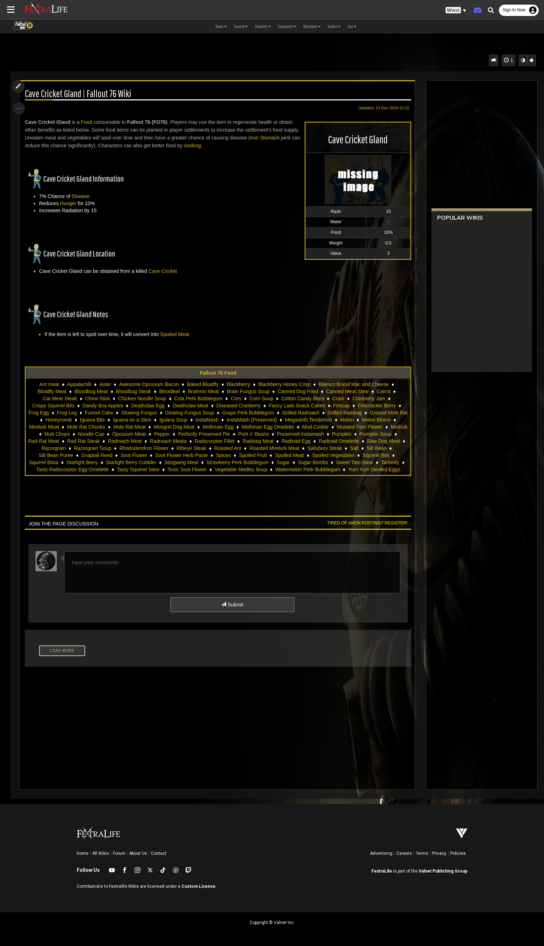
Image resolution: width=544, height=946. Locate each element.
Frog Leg (86, 413)
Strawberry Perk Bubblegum (335, 462)
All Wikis (100, 853)
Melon (384, 420)
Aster (105, 384)
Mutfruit (97, 434)
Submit (232, 612)
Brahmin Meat (203, 391)
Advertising (381, 853)
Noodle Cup (160, 434)
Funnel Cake (118, 413)
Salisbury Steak (55, 455)
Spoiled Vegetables (61, 462)
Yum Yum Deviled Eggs (254, 476)
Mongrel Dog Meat (227, 427)
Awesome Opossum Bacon (149, 384)
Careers (404, 853)
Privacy (439, 853)
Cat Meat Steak (60, 398)
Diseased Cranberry (238, 405)
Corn (235, 398)
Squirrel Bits (104, 462)
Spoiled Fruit (339, 455)
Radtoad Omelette (60, 448)
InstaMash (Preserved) (289, 420)
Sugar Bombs (59, 469)
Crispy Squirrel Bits (53, 405)
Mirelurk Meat (97, 427)
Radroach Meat (203, 441)
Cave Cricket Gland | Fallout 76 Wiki (79, 93)
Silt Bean (107, 455)
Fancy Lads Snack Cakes (296, 405)
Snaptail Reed (182, 455)
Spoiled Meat (176, 334)
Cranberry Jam (368, 398)
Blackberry (238, 384)
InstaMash (244, 420)
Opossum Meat (198, 434)
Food (88, 122)
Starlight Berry (179, 462)
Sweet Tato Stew (100, 469)
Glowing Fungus (158, 413)
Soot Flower (220, 455)
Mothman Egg (271, 427)
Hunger (69, 203)
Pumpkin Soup (82, 441)
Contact (159, 853)
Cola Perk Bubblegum (198, 398)
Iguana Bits (129, 420)
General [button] (241, 26)
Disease (82, 196)
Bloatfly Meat (51, 391)
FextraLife (381, 871)
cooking (203, 145)
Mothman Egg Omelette (321, 427)
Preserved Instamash (369, 434)
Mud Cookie (369, 427)
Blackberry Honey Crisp (284, 384)
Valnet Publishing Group (443, 871)
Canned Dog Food (297, 391)
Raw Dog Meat (105, 448)
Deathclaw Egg (147, 405)
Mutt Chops (126, 434)
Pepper (231, 434)
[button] (456, 10)
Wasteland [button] (312, 26)
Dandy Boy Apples (102, 405)
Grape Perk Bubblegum (267, 413)
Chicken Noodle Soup (142, 398)
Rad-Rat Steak (162, 441)
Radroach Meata (246, 441)
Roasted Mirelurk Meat (362, 448)
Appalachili (79, 384)
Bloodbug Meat (91, 391)
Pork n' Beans (322, 434)
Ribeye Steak (279, 448)
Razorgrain (142, 448)
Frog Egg (57, 413)
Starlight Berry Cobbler (228, 462)
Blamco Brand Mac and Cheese (354, 384)
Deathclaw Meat (190, 405)
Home (82, 853)
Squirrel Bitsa (141, 462)
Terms (422, 853)
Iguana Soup (211, 420)
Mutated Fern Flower (58, 434)
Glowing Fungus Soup (208, 413)
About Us (138, 853)
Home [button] (221, 26)
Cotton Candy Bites (302, 398)
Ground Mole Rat (56, 420)
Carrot (383, 391)
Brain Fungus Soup (248, 391)
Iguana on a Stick (169, 420)
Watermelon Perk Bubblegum (188, 476)
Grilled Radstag (363, 413)
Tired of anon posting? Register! (365, 530)
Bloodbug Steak (133, 391)
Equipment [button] (287, 26)
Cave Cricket (164, 271)
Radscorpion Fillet (293, 441)
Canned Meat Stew (347, 391)
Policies (458, 853)
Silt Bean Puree (142, 455)
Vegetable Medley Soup (358, 469)
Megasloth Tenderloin (345, 420)
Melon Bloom (60, 427)
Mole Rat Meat (183, 427)
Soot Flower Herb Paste (267, 455)
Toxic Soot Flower (303, 469)
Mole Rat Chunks (140, 427)
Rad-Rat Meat (122, 441)
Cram (338, 398)
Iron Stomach (266, 138)
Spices (309, 455)
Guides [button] (334, 26)
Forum (119, 853)
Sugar (380, 462)
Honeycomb (96, 420)
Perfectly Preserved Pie (273, 434)
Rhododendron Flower (232, 448)
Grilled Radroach (319, 413)
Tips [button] (352, 26)
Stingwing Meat (279, 462)
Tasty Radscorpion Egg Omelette (189, 469)
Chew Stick (97, 398)
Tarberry (136, 469)
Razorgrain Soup (180, 448)
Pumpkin (48, 441)
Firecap (341, 405)
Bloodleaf (169, 391)
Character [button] (263, 26)
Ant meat (49, 384)
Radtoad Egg (374, 441)
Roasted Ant (315, 448)
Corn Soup (261, 398)
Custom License (198, 886)
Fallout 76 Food (218, 373)
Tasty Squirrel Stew (255, 469)
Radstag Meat (336, 441)
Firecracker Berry (377, 405)
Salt (84, 455)
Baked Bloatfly (203, 384)
